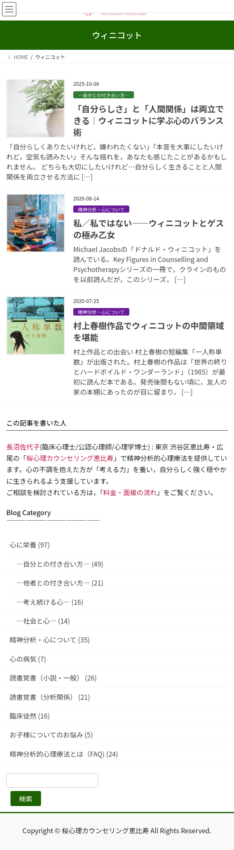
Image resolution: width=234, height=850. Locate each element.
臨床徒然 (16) (30, 716)
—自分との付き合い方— (103, 95)
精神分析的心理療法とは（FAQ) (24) (64, 754)
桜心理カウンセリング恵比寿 (69, 458)
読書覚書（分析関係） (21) (50, 697)
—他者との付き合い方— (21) (59, 583)
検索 (25, 799)
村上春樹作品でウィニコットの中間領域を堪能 (148, 331)
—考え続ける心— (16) (49, 602)
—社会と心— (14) (43, 621)
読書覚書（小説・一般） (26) (53, 678)
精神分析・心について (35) (50, 639)
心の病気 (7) (28, 659)
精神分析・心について (101, 209)
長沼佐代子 (23, 447)
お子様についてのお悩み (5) (51, 734)
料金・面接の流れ (130, 492)
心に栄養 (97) (30, 544)
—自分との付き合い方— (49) (59, 564)
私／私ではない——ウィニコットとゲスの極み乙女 (148, 229)
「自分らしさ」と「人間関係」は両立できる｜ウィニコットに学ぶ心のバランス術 (148, 120)
